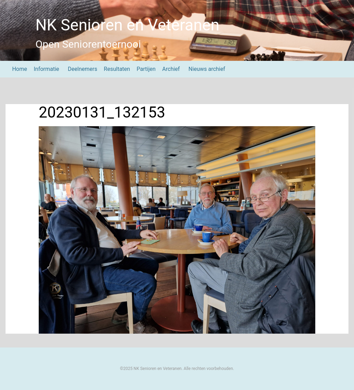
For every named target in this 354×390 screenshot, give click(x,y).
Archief (171, 69)
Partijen (146, 69)
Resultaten (117, 69)
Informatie (46, 69)
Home (19, 69)
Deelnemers (82, 69)
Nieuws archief (206, 69)
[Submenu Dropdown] (62, 69)
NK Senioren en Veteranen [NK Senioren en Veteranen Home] (127, 25)
